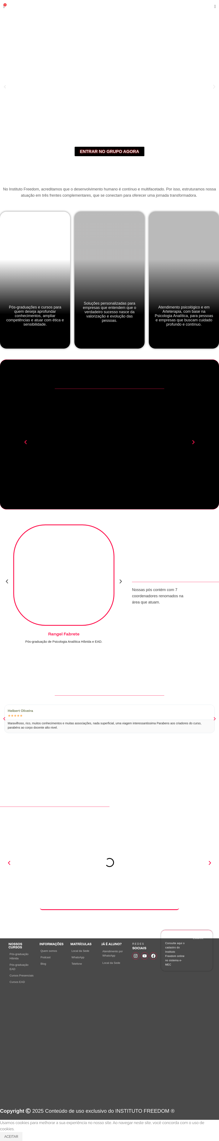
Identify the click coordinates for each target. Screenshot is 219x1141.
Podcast (45, 957)
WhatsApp (77, 957)
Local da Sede (80, 950)
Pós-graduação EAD (19, 967)
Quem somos (48, 950)
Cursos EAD (17, 982)
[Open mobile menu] (215, 6)
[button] (4, 87)
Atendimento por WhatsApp (112, 953)
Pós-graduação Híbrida (19, 956)
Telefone (76, 963)
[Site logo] (109, 6)
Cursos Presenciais (22, 975)
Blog (43, 963)
